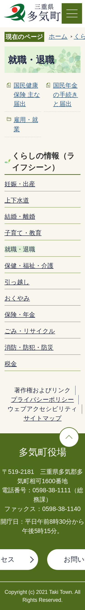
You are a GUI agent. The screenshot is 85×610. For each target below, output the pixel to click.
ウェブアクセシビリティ (42, 408)
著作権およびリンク (42, 390)
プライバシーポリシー (42, 399)
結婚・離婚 (20, 216)
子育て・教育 (23, 232)
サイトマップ (43, 418)
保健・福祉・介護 (29, 265)
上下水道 (17, 200)
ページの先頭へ (69, 437)
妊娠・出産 (20, 183)
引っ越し (17, 282)
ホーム (58, 36)
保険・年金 (20, 314)
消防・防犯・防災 (29, 347)
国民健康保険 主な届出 (27, 94)
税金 (11, 363)
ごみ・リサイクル (30, 330)
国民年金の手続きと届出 (65, 94)
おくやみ (17, 298)
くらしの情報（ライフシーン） (43, 162)
